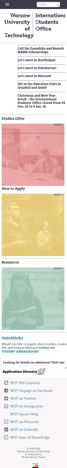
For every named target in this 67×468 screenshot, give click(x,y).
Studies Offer (13, 118)
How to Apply (13, 188)
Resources (10, 262)
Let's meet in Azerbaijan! (37, 60)
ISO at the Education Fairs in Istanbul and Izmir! (39, 86)
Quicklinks (12, 338)
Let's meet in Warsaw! (34, 76)
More (57, 124)
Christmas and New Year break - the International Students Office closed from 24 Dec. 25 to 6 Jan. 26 (41, 101)
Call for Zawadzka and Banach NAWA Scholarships (41, 50)
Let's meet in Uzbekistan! (37, 68)
